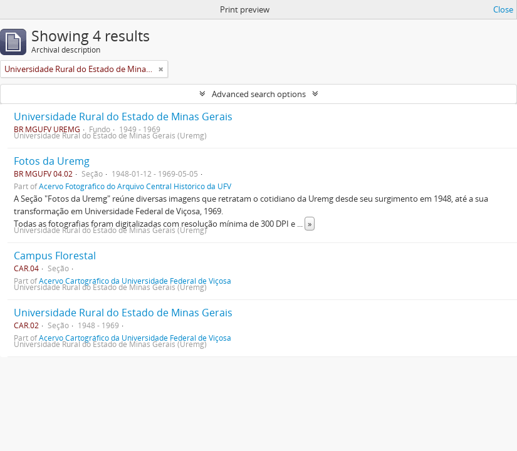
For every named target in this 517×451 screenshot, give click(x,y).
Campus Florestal (55, 255)
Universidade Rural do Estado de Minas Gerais (123, 116)
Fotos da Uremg (52, 161)
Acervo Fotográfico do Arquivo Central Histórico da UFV (135, 186)
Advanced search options (259, 94)
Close (503, 9)
